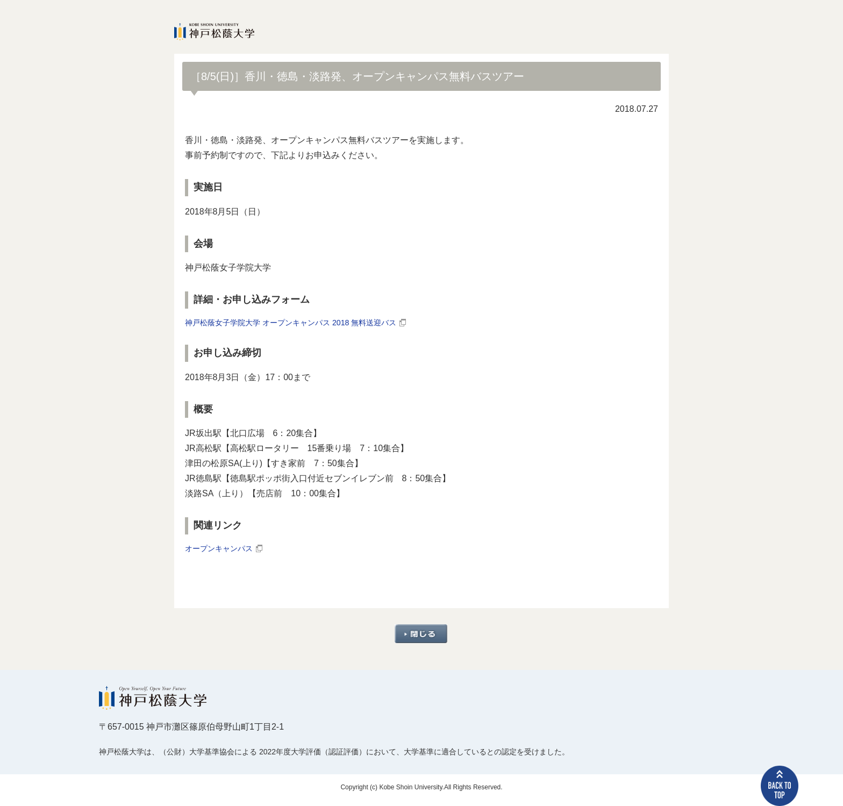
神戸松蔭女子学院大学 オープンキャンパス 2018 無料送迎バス (305, 324)
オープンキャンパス (223, 552)
